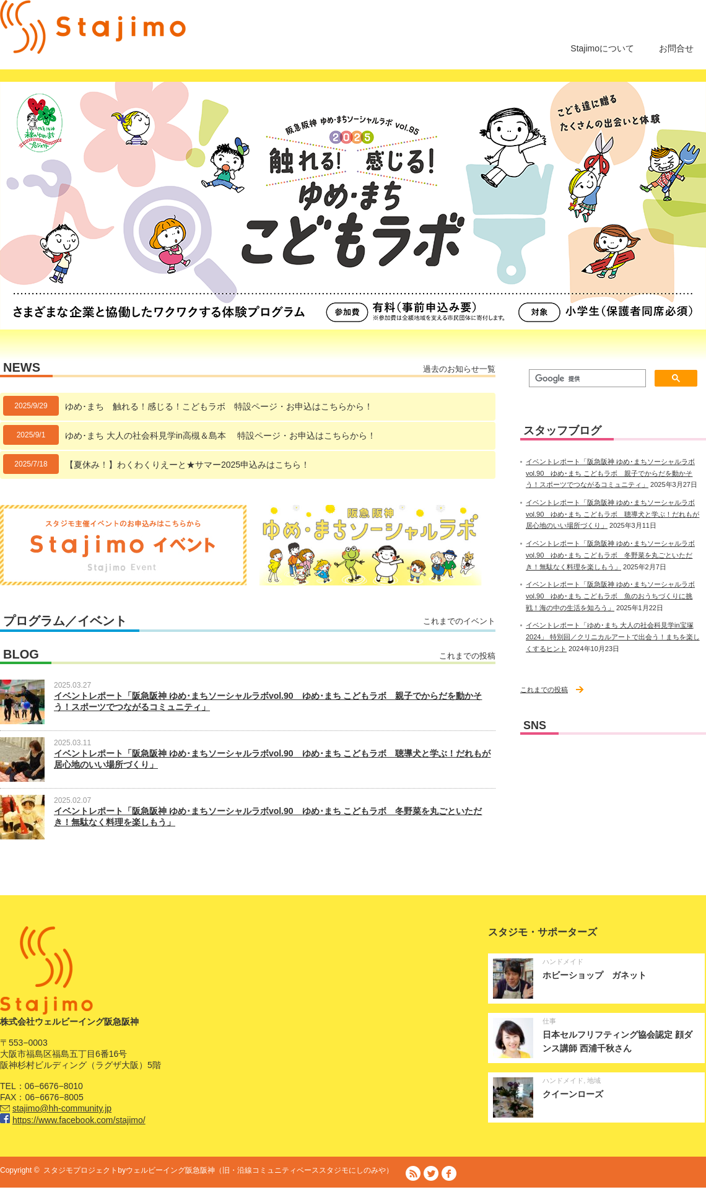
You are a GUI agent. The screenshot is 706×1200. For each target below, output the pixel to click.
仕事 (549, 1021)
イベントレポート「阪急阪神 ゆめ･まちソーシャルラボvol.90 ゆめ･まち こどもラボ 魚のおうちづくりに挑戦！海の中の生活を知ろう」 (610, 595)
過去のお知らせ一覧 (459, 369)
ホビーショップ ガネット (595, 975)
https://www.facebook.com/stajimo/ (79, 1120)
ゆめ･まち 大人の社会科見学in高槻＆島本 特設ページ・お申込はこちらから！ (220, 435)
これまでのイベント (459, 621)
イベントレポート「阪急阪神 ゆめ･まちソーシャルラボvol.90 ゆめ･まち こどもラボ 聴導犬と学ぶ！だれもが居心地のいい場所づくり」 (612, 514)
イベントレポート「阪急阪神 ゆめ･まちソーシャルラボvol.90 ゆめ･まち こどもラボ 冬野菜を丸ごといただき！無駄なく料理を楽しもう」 (610, 555)
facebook (449, 1173)
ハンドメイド (563, 961)
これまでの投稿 (467, 655)
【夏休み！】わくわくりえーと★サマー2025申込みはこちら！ (187, 465)
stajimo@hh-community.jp (61, 1108)
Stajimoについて (602, 48)
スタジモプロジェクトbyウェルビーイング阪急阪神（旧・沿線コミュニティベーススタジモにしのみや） (218, 1170)
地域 (594, 1080)
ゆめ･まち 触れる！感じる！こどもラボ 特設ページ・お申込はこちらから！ (219, 406)
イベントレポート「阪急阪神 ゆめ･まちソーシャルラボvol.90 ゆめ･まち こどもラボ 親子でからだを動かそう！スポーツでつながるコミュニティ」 (610, 473)
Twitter (431, 1173)
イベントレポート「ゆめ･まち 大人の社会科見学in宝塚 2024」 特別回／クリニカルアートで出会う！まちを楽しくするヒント (613, 636)
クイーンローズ (573, 1094)
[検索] (586, 378)
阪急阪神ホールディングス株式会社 (557, 1194)
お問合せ (676, 48)
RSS (413, 1173)
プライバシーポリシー (669, 1194)
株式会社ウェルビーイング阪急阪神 (431, 1194)
